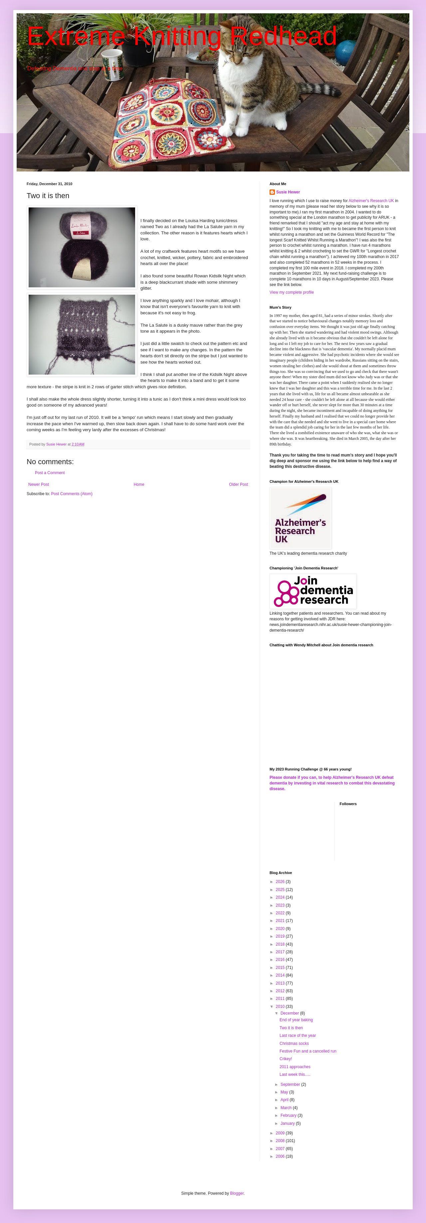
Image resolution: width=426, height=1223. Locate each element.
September (291, 1084)
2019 (281, 936)
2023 (281, 905)
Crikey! (286, 1059)
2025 (281, 889)
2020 (281, 928)
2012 (281, 991)
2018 (281, 944)
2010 (281, 1006)
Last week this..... (295, 1074)
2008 (281, 1140)
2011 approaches (295, 1067)
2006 (281, 1156)
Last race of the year (298, 1035)
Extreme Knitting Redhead (182, 36)
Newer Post (38, 484)
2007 (281, 1148)
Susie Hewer (288, 192)
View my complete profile (292, 292)
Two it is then (291, 1028)
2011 (281, 998)
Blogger (237, 1193)
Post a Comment (50, 472)
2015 (281, 967)
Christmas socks (294, 1043)
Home (139, 484)
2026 (281, 881)
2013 (281, 983)
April (285, 1099)
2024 (281, 897)
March (287, 1107)
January (288, 1123)
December (290, 1013)
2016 (281, 959)
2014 (281, 975)
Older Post (238, 484)
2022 (281, 913)
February (289, 1115)
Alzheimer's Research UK (371, 200)
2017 (281, 952)
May (285, 1092)
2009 (281, 1133)
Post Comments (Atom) (72, 493)
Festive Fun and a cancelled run (308, 1051)
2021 (281, 920)
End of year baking (296, 1020)
